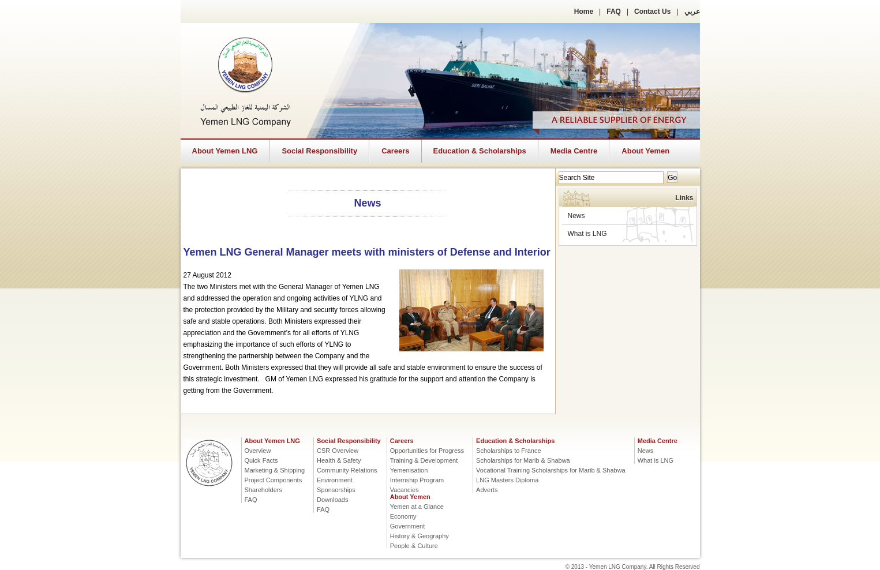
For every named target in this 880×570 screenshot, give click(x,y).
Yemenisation (409, 470)
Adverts (486, 489)
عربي (692, 11)
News (576, 216)
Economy (403, 516)
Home (583, 11)
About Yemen (645, 151)
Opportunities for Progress (427, 450)
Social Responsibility (319, 151)
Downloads (332, 499)
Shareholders (263, 489)
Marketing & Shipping (275, 470)
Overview (258, 450)
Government (407, 526)
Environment (335, 480)
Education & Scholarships (479, 151)
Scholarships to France (508, 450)
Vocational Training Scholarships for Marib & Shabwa (551, 470)
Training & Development (424, 460)
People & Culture (414, 545)
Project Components (273, 480)
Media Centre (574, 151)
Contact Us (652, 11)
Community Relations (347, 470)
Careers (395, 151)
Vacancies (404, 489)
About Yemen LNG (225, 151)
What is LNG (587, 234)
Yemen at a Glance (417, 506)
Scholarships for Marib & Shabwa (523, 460)
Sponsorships (336, 489)
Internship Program (417, 480)
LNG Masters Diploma (507, 480)
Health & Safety (339, 460)
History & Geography (419, 535)
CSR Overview (337, 450)
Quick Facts (261, 460)
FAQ (613, 11)
